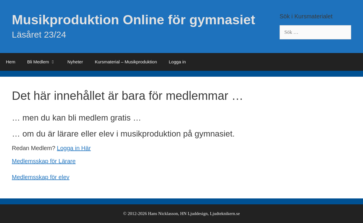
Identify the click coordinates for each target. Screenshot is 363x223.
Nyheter (75, 61)
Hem (10, 61)
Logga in (177, 61)
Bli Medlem (44, 62)
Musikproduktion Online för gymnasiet (133, 19)
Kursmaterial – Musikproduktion (126, 61)
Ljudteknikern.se (225, 213)
